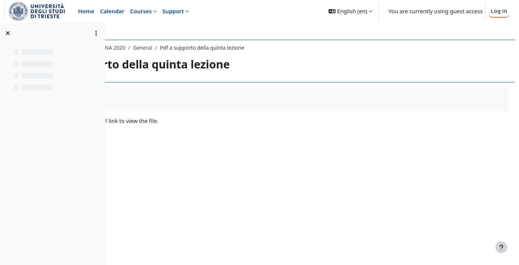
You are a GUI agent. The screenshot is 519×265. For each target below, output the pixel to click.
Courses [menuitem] (140, 11)
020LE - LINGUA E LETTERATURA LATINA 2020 (173, 47)
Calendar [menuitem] (112, 11)
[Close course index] (8, 33)
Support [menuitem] (173, 11)
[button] (350, 11)
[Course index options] (96, 33)
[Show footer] (501, 247)
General (245, 47)
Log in (499, 10)
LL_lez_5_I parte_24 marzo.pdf (171, 120)
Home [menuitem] (86, 11)
